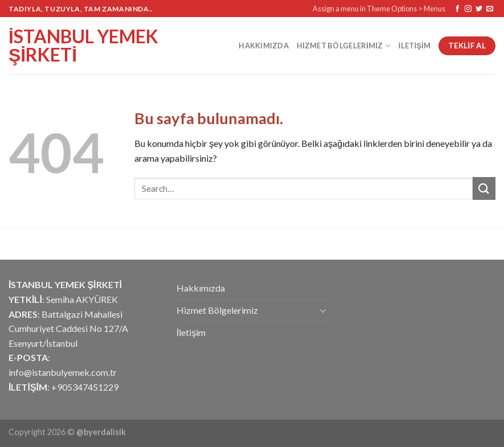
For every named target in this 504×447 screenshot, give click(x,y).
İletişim (415, 45)
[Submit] (484, 188)
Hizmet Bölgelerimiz (344, 45)
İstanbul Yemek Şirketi (83, 45)
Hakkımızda (264, 45)
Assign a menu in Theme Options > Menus (379, 8)
